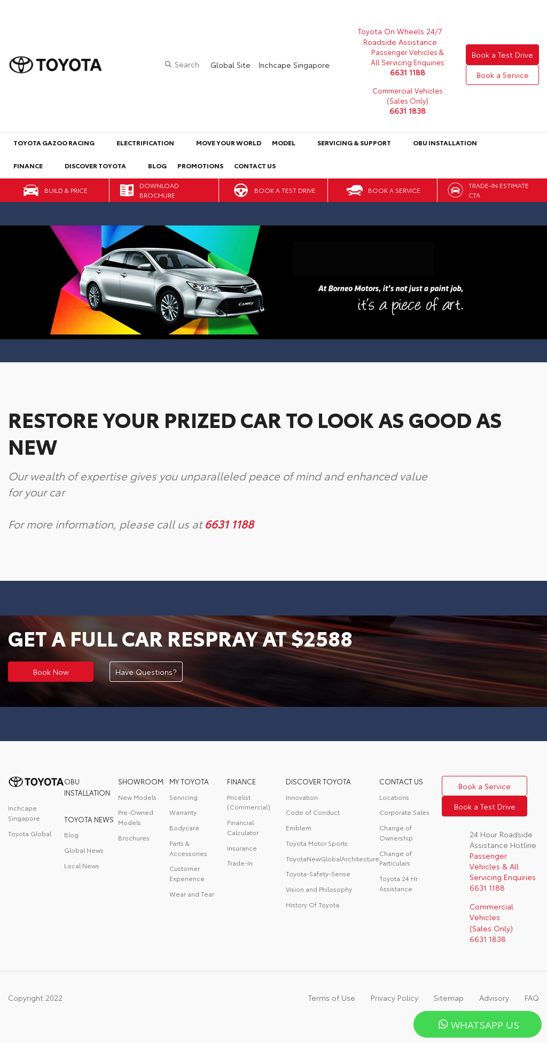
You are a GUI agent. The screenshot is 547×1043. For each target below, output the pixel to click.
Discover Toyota (95, 165)
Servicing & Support (354, 142)
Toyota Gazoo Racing (54, 142)
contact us (401, 781)
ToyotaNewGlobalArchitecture (332, 858)
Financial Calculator (243, 827)
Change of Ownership (396, 832)
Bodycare (184, 827)
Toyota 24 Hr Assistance (398, 883)
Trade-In (240, 862)
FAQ (532, 997)
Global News (84, 849)
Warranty (183, 811)
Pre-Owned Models (135, 817)
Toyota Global (29, 833)
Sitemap (449, 997)
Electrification (145, 142)
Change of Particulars (395, 858)
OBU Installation (445, 142)
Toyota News (89, 819)
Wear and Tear (191, 893)
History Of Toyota (312, 904)
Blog (157, 165)
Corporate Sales (404, 811)
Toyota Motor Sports (317, 842)
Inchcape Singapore (294, 64)
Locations (394, 796)
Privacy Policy (394, 997)
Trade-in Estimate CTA (498, 190)
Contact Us (255, 165)
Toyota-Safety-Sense (318, 873)
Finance (28, 165)
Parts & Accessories (188, 848)
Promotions (200, 165)
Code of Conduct (313, 811)
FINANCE (241, 781)
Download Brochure (159, 190)
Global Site (230, 64)
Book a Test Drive (502, 54)
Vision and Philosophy (319, 888)
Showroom (140, 781)
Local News (81, 865)
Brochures (134, 837)
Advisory (494, 997)
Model (283, 142)
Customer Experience (187, 873)
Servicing (183, 796)
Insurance (242, 847)
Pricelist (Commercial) (248, 802)
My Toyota (189, 781)
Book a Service (502, 74)
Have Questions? (146, 671)
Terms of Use (331, 997)
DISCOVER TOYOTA (318, 781)
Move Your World (228, 142)
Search (187, 64)
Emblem (298, 827)
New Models (137, 796)
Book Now (51, 671)
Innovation (302, 796)
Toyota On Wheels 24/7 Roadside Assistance (400, 36)
